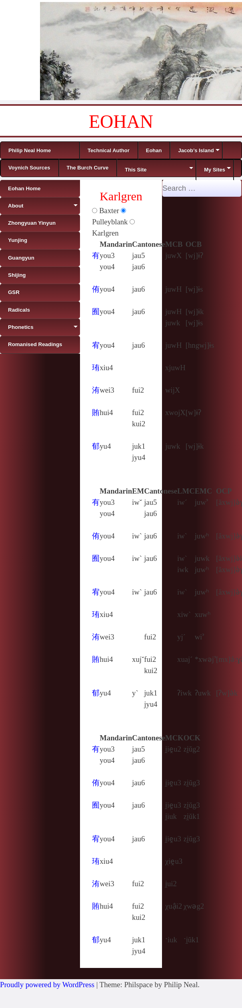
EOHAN (121, 121)
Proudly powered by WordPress (47, 984)
